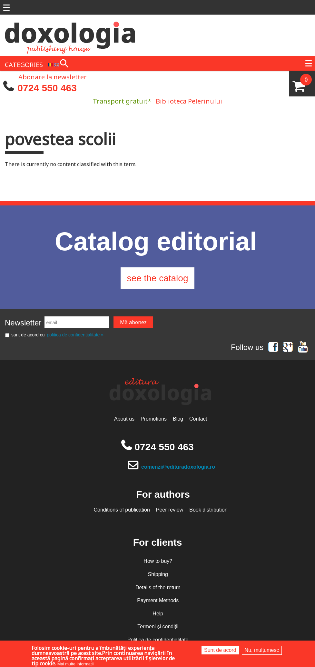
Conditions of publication (122, 510)
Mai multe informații (75, 664)
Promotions (154, 419)
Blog (178, 419)
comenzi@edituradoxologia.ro (178, 467)
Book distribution (208, 510)
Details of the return (158, 587)
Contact (198, 419)
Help (158, 613)
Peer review (169, 510)
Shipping (158, 574)
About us (124, 419)
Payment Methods (158, 600)
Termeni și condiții (157, 626)
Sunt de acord (220, 650)
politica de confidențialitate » (75, 334)
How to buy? (157, 561)
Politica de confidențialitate (157, 639)
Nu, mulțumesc (262, 650)
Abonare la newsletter (52, 76)
